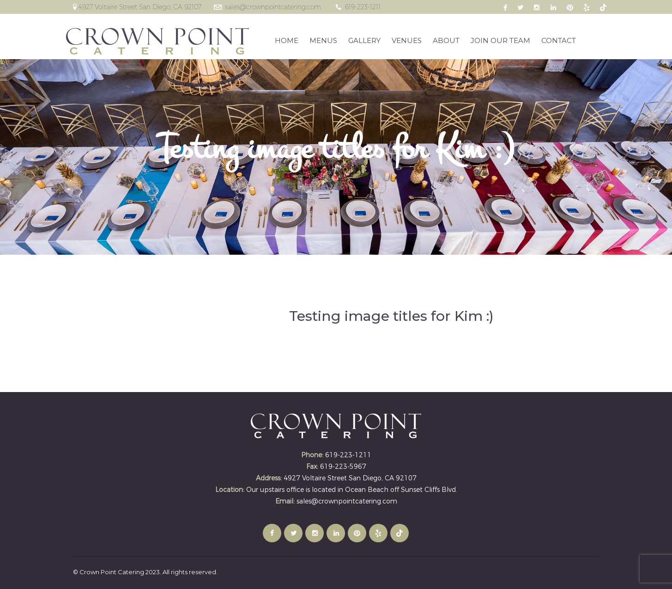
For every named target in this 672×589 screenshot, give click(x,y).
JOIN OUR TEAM (501, 40)
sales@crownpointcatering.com (273, 7)
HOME (287, 40)
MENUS (324, 40)
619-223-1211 (363, 7)
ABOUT (446, 40)
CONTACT (559, 40)
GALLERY (365, 40)
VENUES (407, 40)
